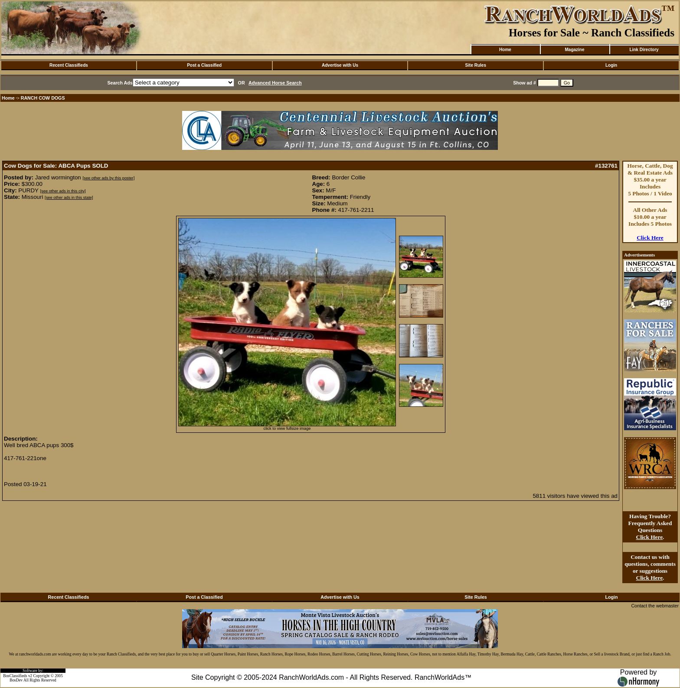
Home (505, 49)
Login (611, 65)
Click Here (650, 237)
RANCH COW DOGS (43, 98)
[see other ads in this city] (62, 191)
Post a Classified (204, 65)
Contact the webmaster (655, 605)
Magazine (574, 49)
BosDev (16, 680)
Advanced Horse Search (275, 82)
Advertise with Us (340, 65)
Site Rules (475, 65)
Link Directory (643, 49)
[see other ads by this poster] (108, 178)
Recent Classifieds (68, 65)
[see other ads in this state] (69, 197)
